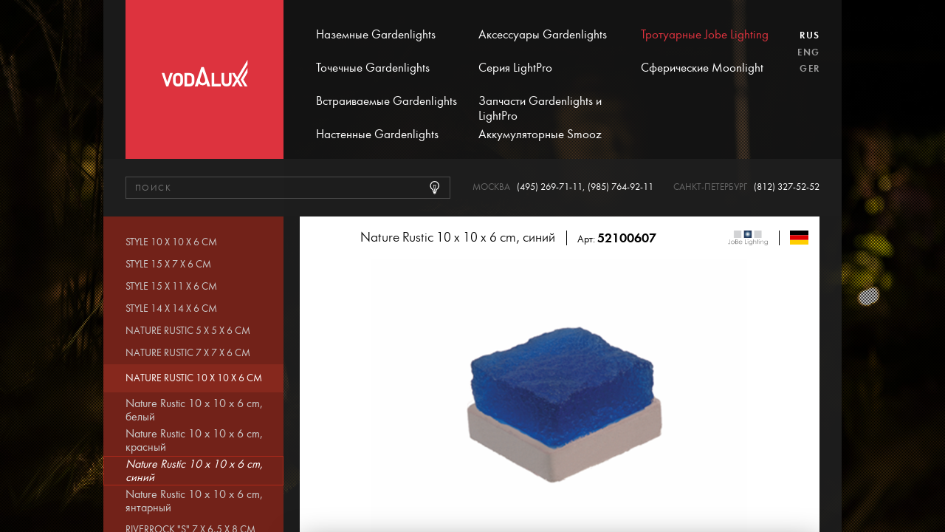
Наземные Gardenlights (376, 34)
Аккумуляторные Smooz (540, 134)
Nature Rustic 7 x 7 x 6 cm (188, 353)
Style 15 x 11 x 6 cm (171, 287)
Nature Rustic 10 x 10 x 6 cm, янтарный (194, 501)
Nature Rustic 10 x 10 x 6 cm (194, 378)
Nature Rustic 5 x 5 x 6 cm (188, 331)
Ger (809, 69)
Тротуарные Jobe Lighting (705, 34)
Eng (808, 52)
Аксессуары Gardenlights (542, 34)
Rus (809, 35)
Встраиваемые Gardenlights (386, 101)
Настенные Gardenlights (377, 134)
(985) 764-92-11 (620, 187)
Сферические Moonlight (702, 68)
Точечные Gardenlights (373, 68)
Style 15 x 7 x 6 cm (168, 264)
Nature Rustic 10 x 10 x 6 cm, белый (194, 410)
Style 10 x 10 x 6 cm (171, 242)
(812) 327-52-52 (786, 187)
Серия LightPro (515, 68)
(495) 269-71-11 (550, 187)
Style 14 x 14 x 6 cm (171, 309)
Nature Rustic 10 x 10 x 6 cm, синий (194, 470)
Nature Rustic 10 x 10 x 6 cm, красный (194, 440)
